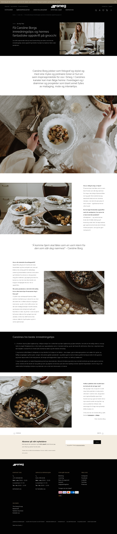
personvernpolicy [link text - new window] (80, 445)
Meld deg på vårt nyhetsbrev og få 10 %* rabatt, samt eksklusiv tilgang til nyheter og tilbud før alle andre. (31, 2)
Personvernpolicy (51, 521)
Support (110, 6)
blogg (97, 415)
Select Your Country (17, 525)
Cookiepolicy (61, 521)
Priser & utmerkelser (23, 6)
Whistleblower (92, 521)
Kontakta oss (42, 489)
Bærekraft (7, 6)
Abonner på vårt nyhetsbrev (34, 441)
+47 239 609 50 (18, 478)
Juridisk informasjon (18, 521)
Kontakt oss (105, 6)
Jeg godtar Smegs (76, 445)
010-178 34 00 (40, 478)
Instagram (91, 415)
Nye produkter (14, 6)
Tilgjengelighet (81, 521)
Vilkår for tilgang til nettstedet (35, 521)
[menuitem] (9, 10)
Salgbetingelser (71, 521)
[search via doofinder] (96, 10)
